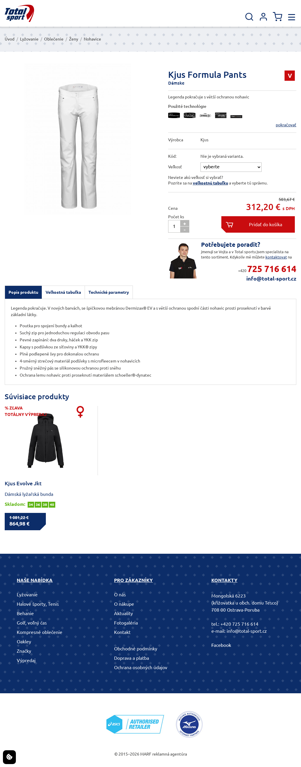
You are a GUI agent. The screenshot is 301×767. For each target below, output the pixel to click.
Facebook (221, 645)
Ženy (73, 39)
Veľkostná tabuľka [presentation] (63, 292)
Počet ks (176, 216)
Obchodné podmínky (135, 648)
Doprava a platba (131, 658)
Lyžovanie (29, 39)
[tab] (23, 292)
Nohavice (92, 39)
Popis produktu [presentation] (23, 292)
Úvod (9, 39)
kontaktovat (276, 257)
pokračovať (286, 124)
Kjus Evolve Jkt (23, 483)
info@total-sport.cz (271, 278)
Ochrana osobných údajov (140, 667)
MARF (145, 754)
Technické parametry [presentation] (108, 292)
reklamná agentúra (169, 754)
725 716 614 (271, 269)
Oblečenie (53, 39)
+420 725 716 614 (239, 624)
